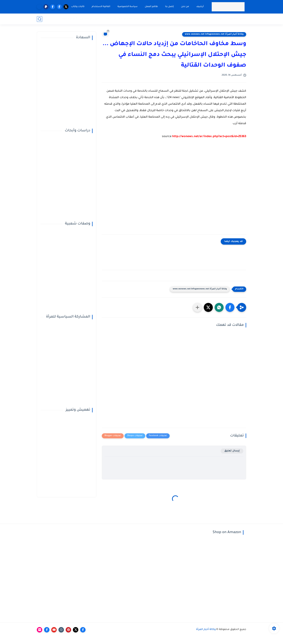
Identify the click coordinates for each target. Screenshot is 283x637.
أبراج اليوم (140, 18)
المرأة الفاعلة (180, 18)
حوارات (218, 18)
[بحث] (39, 19)
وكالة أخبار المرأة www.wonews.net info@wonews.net (214, 34)
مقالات (107, 18)
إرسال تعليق (232, 451)
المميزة (206, 18)
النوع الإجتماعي (90, 18)
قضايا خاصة (69, 18)
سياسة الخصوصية (127, 6)
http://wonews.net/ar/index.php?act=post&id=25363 (209, 136)
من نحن (185, 6)
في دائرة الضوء (159, 18)
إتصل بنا (169, 6)
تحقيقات (231, 18)
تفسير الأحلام (123, 18)
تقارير (242, 18)
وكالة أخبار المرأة (206, 629)
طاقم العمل (151, 6)
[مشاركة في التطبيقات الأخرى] (197, 307)
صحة (195, 18)
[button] (229, 307)
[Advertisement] (174, 189)
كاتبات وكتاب (77, 6)
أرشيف (200, 6)
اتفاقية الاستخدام (101, 6)
